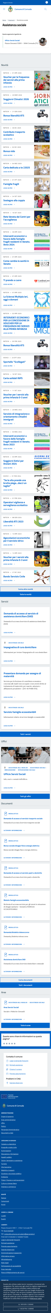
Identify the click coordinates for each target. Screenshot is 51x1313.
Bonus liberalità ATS (13, 115)
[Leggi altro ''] (9, 788)
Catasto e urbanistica (8, 1144)
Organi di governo (7, 1116)
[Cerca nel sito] (45, 9)
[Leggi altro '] (9, 490)
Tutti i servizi (25, 734)
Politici (3, 1126)
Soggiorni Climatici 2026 (16, 99)
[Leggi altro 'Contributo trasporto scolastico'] (9, 139)
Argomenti (11, 20)
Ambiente (4, 1177)
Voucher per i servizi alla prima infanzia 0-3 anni (15, 396)
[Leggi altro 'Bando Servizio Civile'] (9, 580)
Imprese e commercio (8, 1186)
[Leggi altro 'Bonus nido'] (9, 155)
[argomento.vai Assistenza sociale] (16, 643)
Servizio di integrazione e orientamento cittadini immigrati (16, 416)
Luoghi (3, 1215)
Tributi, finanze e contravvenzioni (12, 1180)
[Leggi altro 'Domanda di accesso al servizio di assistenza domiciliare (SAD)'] (9, 632)
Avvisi (3, 1204)
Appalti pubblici (6, 1157)
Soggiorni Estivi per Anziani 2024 (13, 462)
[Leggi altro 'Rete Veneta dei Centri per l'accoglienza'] (9, 224)
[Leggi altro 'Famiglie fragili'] (9, 188)
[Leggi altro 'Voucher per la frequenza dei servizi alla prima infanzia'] (9, 87)
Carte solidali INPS (13, 378)
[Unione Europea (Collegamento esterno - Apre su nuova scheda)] (25, 1097)
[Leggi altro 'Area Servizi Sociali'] (14, 1019)
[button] (7, 3)
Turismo (4, 1164)
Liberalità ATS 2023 (13, 521)
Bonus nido (9, 151)
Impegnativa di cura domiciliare (20, 647)
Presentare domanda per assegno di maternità (22, 674)
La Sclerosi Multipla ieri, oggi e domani (15, 298)
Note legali (5, 1262)
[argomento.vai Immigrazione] (10, 770)
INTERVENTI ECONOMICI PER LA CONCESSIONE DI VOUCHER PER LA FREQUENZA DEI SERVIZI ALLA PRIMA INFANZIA (16, 323)
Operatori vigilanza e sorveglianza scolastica (15, 503)
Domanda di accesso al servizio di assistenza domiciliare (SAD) (21, 615)
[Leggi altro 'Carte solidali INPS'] (9, 382)
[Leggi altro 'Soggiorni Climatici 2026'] (9, 103)
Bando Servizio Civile (14, 576)
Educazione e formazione (9, 1154)
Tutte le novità (25, 594)
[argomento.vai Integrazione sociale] (26, 770)
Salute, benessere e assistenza (11, 1160)
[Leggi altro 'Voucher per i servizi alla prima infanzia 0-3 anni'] (9, 401)
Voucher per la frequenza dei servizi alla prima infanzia (16, 80)
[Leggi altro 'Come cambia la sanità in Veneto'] (9, 268)
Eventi (3, 1219)
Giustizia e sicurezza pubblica (11, 1173)
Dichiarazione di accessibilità (11, 1266)
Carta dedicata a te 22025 (16, 167)
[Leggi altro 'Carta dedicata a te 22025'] (9, 172)
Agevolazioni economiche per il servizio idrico (16, 539)
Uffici (3, 1123)
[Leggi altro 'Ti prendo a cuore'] (9, 284)
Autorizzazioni (6, 1150)
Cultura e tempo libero (9, 1183)
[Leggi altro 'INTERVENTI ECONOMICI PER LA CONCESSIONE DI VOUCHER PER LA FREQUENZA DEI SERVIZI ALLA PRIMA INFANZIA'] (9, 333)
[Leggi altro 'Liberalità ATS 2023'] (9, 526)
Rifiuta (25, 1304)
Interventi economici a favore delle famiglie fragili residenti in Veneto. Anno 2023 (16, 440)
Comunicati (5, 1201)
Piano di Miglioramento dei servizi (12, 1272)
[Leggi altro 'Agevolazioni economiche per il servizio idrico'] (9, 545)
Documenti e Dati (7, 1133)
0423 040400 (8, 1231)
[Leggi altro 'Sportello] (9, 366)
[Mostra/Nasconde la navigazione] (4, 9)
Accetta (25, 1308)
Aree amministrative (8, 1120)
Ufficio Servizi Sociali (12, 40)
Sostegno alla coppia (14, 200)
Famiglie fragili (11, 184)
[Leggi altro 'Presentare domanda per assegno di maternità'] (9, 697)
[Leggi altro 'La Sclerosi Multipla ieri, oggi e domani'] (9, 305)
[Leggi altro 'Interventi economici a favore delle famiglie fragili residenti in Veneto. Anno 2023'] (9, 449)
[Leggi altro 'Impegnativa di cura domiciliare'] (9, 661)
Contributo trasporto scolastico (14, 133)
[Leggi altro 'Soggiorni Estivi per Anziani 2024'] (9, 468)
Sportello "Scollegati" (14, 362)
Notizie (3, 1198)
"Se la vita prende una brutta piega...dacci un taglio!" (15, 483)
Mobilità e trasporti (7, 1170)
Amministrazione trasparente (11, 1253)
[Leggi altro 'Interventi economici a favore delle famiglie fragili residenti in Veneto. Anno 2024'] (9, 249)
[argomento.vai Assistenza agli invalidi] (18, 768)
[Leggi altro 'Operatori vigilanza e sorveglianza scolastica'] (9, 509)
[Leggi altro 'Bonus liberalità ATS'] (9, 120)
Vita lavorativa (6, 1167)
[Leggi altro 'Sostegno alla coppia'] (9, 204)
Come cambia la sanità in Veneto (16, 262)
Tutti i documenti (25, 985)
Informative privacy (8, 1256)
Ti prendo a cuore (12, 280)
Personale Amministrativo (10, 1129)
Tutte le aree (25, 1025)
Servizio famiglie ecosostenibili (20, 712)
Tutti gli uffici (25, 796)
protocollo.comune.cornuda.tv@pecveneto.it (19, 1234)
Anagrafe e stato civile (9, 1147)
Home (4, 20)
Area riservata (6, 1269)
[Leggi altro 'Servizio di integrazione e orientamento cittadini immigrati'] (9, 424)
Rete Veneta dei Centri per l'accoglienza (16, 218)
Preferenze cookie (35, 1298)
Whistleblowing (6, 1259)
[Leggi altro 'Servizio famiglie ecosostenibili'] (9, 726)
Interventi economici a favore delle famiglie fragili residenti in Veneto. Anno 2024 (16, 240)
